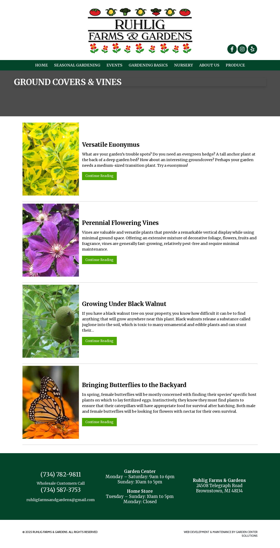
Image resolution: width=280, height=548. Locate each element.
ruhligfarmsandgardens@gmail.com (60, 499)
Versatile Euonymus (110, 144)
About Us (209, 65)
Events (114, 65)
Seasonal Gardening (77, 65)
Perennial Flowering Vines (120, 223)
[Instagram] (243, 48)
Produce (235, 65)
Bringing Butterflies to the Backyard (134, 385)
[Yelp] (252, 48)
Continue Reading (99, 176)
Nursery (183, 65)
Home (41, 65)
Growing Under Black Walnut (124, 304)
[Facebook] (232, 48)
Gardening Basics (148, 65)
